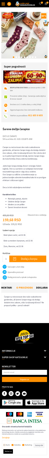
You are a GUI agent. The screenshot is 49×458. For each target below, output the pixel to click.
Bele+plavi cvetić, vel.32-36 (14, 235)
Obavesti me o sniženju (37, 215)
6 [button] (27, 57)
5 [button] (24, 57)
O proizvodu (24, 287)
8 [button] (32, 57)
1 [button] (13, 57)
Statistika (17, 445)
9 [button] (35, 57)
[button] (9, 4)
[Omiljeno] (40, 2)
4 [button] (21, 57)
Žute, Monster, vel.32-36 (13, 246)
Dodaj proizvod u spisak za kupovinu (20, 277)
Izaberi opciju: (9, 230)
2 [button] (16, 57)
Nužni (8, 445)
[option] (24, 35)
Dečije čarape (10, 136)
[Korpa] (45, 6)
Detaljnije (6, 437)
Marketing (28, 445)
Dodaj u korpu (29, 259)
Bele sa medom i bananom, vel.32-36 (18, 240)
